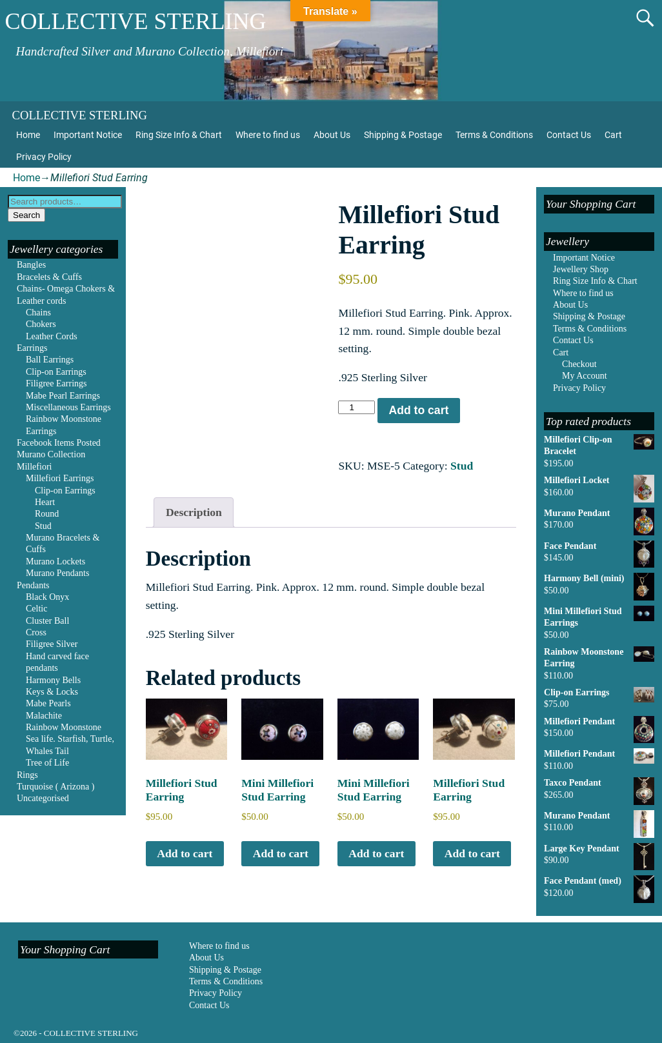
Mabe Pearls (48, 703)
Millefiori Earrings (60, 478)
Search (26, 215)
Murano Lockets (55, 561)
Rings (27, 775)
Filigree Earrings (56, 383)
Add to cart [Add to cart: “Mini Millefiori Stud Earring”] (280, 853)
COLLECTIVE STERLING (135, 21)
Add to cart (418, 410)
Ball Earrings (50, 359)
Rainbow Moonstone (63, 727)
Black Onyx (47, 597)
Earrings (32, 348)
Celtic (36, 608)
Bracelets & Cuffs (49, 277)
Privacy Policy (44, 157)
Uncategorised (43, 798)
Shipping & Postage (403, 135)
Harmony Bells (53, 680)
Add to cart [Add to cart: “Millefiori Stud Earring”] (184, 853)
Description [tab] (194, 512)
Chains (38, 312)
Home (28, 135)
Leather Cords (51, 336)
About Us (332, 135)
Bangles (31, 265)
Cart (613, 135)
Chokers (41, 324)
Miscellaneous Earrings (68, 407)
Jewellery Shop (580, 269)
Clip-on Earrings (56, 372)
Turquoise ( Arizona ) (55, 786)
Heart (45, 502)
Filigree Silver (52, 644)
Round (47, 514)
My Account (584, 376)
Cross (36, 632)
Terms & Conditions (494, 135)
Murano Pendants (57, 573)
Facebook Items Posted (59, 443)
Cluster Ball (47, 621)
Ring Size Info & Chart (178, 135)
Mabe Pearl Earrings (63, 396)
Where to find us (268, 135)
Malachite (44, 715)
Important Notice (88, 135)
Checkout (579, 364)
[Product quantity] (356, 407)
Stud (461, 465)
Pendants (33, 585)
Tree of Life (47, 763)
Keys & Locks (52, 692)
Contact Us (569, 135)
